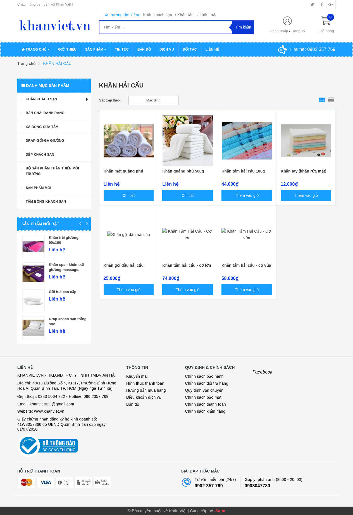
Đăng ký (298, 31)
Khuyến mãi (137, 376)
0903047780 (257, 485)
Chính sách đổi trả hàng (206, 383)
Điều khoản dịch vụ (143, 397)
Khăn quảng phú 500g (183, 171)
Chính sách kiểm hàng (205, 411)
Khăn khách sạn (157, 15)
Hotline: (312, 49)
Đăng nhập (279, 31)
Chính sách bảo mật (203, 397)
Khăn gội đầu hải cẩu (124, 265)
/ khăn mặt (206, 15)
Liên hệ (212, 49)
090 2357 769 (96, 396)
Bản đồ (144, 49)
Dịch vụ (166, 49)
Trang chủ (35, 49)
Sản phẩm (95, 49)
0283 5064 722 (51, 396)
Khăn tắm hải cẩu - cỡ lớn (186, 265)
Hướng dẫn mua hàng (146, 390)
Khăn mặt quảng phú (123, 171)
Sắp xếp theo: (110, 100)
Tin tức (122, 49)
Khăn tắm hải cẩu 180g (243, 171)
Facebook (262, 372)
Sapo (220, 511)
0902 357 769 (209, 485)
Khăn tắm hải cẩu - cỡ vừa (246, 265)
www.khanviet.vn (49, 411)
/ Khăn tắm (184, 15)
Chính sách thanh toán (205, 404)
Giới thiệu (67, 49)
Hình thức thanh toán (145, 383)
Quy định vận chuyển (204, 390)
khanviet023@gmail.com (52, 404)
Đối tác (190, 49)
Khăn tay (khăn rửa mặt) (303, 171)
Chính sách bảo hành (204, 376)
